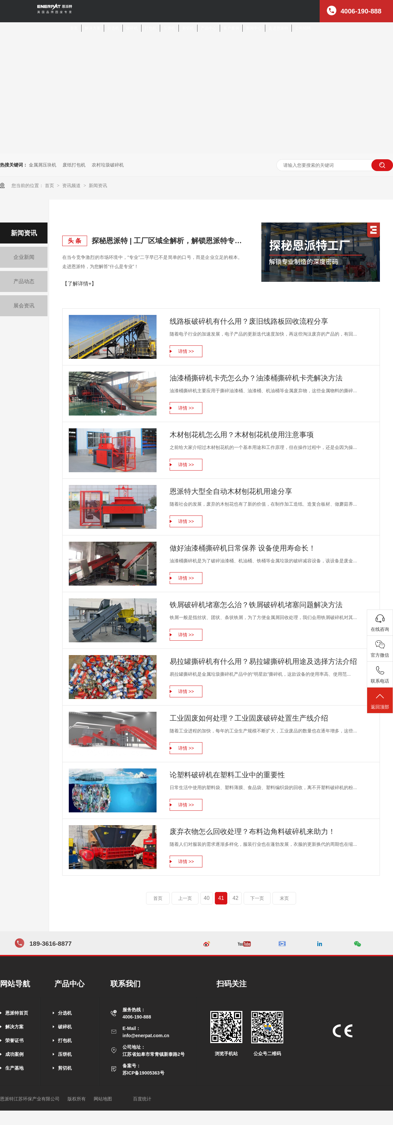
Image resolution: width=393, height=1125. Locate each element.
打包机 (151, 28)
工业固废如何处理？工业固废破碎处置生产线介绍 (249, 718)
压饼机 (169, 28)
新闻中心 (254, 28)
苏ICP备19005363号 (143, 1073)
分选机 (113, 28)
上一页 (185, 898)
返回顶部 (380, 700)
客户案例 (231, 28)
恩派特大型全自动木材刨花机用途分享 (231, 491)
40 (207, 898)
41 (221, 898)
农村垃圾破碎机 (108, 164)
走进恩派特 (278, 28)
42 (235, 898)
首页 (74, 28)
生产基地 (14, 1068)
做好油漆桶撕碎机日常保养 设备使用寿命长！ (243, 548)
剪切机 (188, 28)
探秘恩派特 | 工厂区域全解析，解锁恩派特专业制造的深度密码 (167, 241)
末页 (284, 898)
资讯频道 (72, 185)
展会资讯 (23, 305)
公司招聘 (303, 28)
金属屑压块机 (42, 164)
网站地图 (103, 1098)
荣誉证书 (14, 1040)
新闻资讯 (98, 185)
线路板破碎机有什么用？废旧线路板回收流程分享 (249, 321)
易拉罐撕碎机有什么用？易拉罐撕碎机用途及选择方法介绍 (263, 661)
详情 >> (186, 351)
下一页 (257, 898)
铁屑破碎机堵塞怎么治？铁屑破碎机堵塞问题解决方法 (256, 605)
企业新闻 (23, 257)
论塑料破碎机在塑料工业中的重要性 (227, 775)
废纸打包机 (74, 164)
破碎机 (132, 28)
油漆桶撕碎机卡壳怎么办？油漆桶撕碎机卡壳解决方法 (256, 378)
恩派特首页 (16, 1013)
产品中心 (208, 28)
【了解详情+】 (79, 283)
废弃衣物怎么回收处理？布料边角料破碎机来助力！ (252, 831)
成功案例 (14, 1054)
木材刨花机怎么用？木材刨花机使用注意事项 (242, 435)
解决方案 (93, 28)
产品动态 (23, 281)
